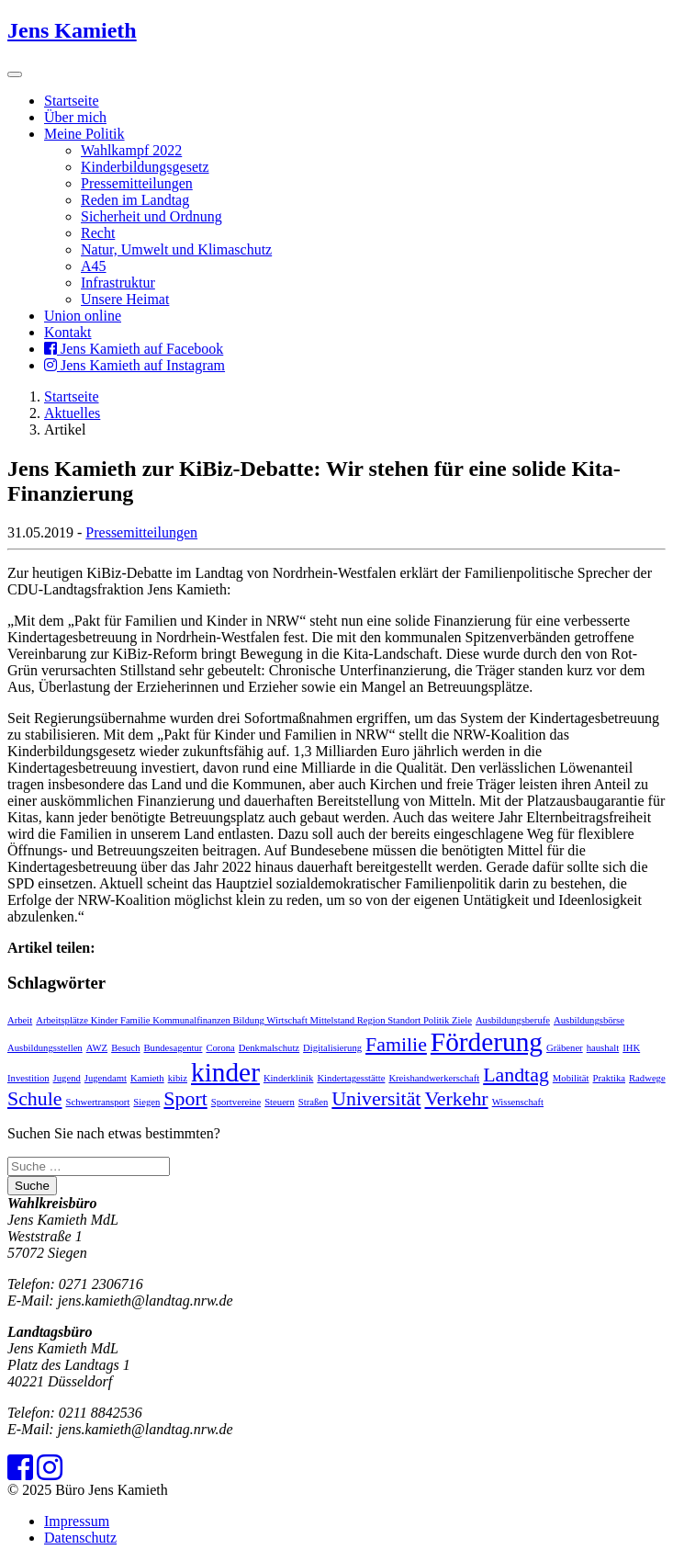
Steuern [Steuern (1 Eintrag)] (279, 1102)
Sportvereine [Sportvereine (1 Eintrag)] (236, 1102)
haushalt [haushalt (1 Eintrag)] (603, 1048)
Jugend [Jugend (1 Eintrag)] (67, 1078)
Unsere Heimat (125, 299)
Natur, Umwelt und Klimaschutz (176, 249)
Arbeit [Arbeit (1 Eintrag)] (19, 1020)
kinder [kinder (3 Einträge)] (225, 1072)
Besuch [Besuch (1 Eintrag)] (125, 1048)
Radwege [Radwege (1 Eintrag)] (647, 1078)
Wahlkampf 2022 (131, 150)
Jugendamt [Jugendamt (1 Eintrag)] (105, 1078)
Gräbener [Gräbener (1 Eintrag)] (564, 1048)
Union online (82, 315)
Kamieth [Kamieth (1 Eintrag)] (147, 1078)
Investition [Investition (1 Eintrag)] (28, 1078)
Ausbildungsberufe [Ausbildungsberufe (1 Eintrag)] (513, 1020)
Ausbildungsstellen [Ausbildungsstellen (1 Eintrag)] (45, 1048)
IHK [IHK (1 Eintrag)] (631, 1048)
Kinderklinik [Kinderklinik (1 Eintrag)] (288, 1078)
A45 (94, 266)
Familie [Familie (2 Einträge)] (396, 1045)
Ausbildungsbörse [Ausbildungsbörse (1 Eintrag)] (589, 1020)
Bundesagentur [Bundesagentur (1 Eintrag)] (173, 1048)
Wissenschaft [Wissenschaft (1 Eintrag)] (518, 1102)
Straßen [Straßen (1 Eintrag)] (313, 1102)
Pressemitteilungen (137, 183)
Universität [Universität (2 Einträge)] (376, 1099)
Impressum (76, 1521)
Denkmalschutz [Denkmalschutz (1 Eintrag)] (269, 1048)
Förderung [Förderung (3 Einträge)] (487, 1042)
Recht (98, 233)
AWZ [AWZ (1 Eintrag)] (96, 1048)
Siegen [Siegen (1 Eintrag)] (146, 1102)
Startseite (71, 100)
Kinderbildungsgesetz (145, 167)
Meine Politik (84, 133)
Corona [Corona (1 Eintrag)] (220, 1048)
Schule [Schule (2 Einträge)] (34, 1099)
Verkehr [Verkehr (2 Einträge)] (456, 1099)
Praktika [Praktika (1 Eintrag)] (609, 1078)
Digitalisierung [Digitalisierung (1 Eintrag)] (332, 1048)
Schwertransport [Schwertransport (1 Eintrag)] (98, 1102)
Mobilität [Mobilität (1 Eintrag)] (571, 1078)
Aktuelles (72, 413)
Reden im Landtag (135, 200)
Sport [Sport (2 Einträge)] (185, 1099)
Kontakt (68, 332)
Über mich (75, 117)
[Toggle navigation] (14, 74)
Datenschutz (80, 1537)
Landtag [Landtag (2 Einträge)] (516, 1075)
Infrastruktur (118, 282)
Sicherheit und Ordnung (151, 216)
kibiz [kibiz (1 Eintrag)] (177, 1078)
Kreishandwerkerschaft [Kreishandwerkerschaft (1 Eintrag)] (433, 1078)
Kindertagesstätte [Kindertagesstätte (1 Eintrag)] (351, 1078)
